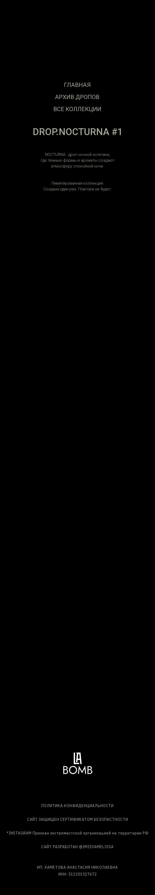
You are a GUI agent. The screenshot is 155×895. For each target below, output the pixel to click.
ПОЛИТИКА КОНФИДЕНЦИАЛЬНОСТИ (77, 805)
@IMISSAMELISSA (96, 846)
